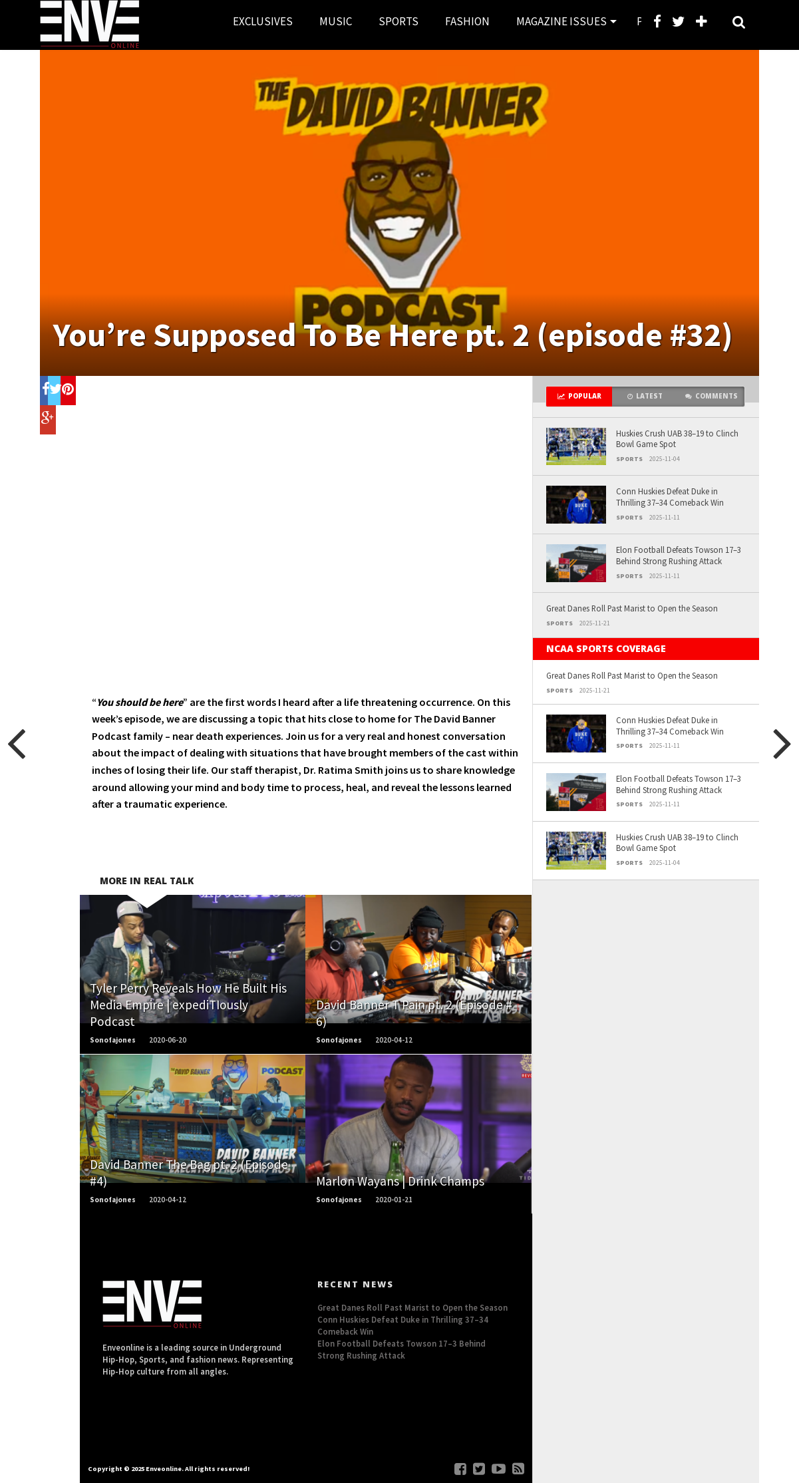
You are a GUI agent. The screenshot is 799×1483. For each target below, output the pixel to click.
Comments (711, 396)
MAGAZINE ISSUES (561, 21)
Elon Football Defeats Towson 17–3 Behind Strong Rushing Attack (678, 555)
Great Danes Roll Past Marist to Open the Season (632, 608)
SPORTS (398, 21)
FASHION (467, 21)
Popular (579, 396)
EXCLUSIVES (263, 21)
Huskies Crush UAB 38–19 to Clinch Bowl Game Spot (677, 439)
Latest (645, 396)
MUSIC (335, 21)
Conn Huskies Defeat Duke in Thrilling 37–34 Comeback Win (670, 497)
